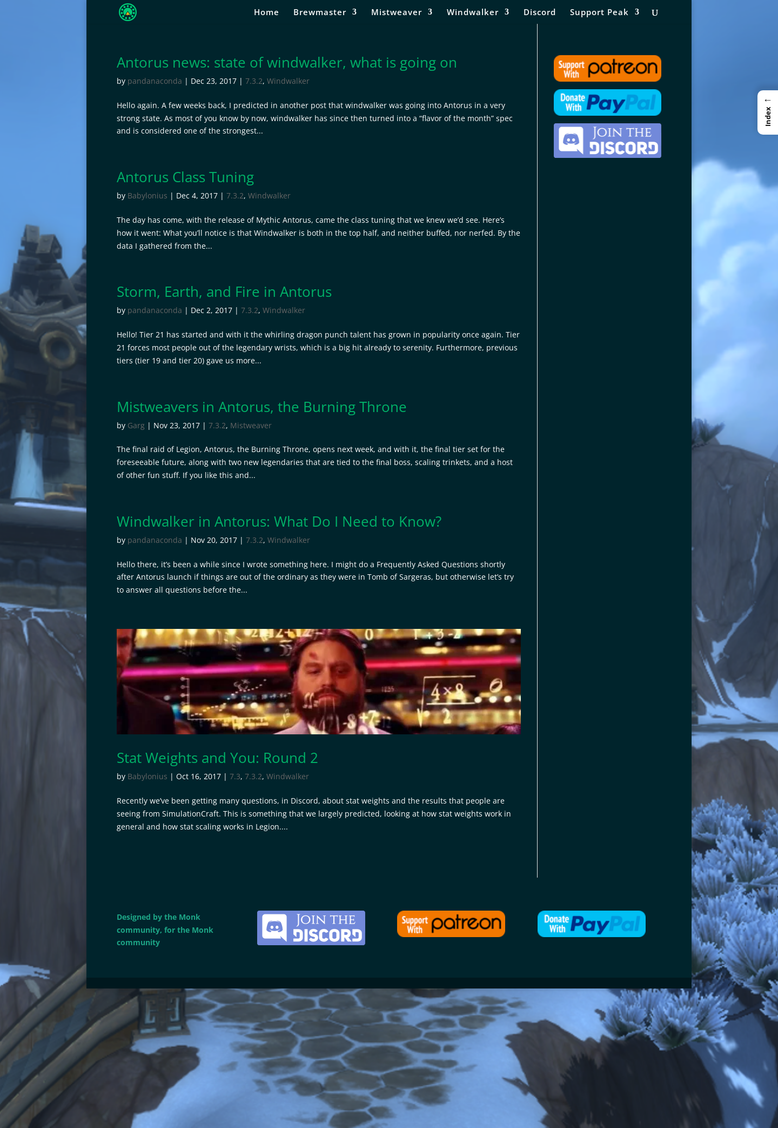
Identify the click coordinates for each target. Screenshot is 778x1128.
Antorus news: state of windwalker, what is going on (287, 62)
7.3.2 (254, 81)
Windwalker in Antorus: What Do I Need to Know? (279, 521)
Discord (540, 12)
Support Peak (599, 12)
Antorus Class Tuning (185, 177)
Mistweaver (396, 12)
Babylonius (147, 195)
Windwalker (473, 12)
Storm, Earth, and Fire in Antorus (224, 291)
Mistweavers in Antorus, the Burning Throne (262, 406)
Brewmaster (319, 12)
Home (266, 12)
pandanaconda (155, 81)
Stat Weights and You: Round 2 (217, 757)
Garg (136, 425)
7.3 (235, 776)
